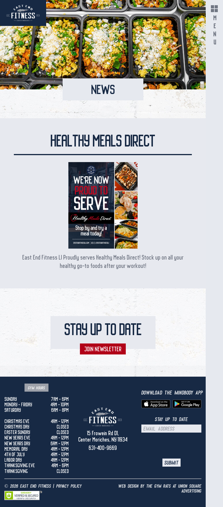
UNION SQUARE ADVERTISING (189, 488)
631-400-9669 (103, 448)
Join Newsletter (102, 348)
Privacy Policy (69, 486)
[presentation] (182, 446)
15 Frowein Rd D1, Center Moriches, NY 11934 (102, 436)
